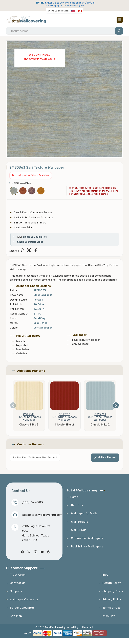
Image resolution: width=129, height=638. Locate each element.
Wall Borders (79, 521)
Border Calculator (22, 607)
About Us (76, 505)
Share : (14, 250)
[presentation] (13, 405)
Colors (14, 327)
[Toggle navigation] (120, 20)
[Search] (64, 31)
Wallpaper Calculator (24, 599)
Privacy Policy (111, 599)
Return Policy (111, 583)
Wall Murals (78, 530)
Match (14, 322)
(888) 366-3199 (32, 502)
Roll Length (17, 308)
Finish (13, 318)
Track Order (18, 574)
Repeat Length (19, 313)
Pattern (14, 290)
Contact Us (18, 583)
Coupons (16, 591)
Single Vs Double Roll (35, 236)
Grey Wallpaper (81, 343)
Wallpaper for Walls (83, 513)
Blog (105, 574)
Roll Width (16, 304)
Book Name (17, 294)
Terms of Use (111, 607)
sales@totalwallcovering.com (42, 514)
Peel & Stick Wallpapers (86, 546)
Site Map (16, 616)
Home (74, 497)
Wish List (108, 616)
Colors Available (21, 183)
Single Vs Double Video (30, 241)
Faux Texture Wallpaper (86, 339)
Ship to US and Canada (59, 11)
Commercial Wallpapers (86, 538)
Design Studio (18, 299)
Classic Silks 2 (42, 294)
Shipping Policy (112, 591)
